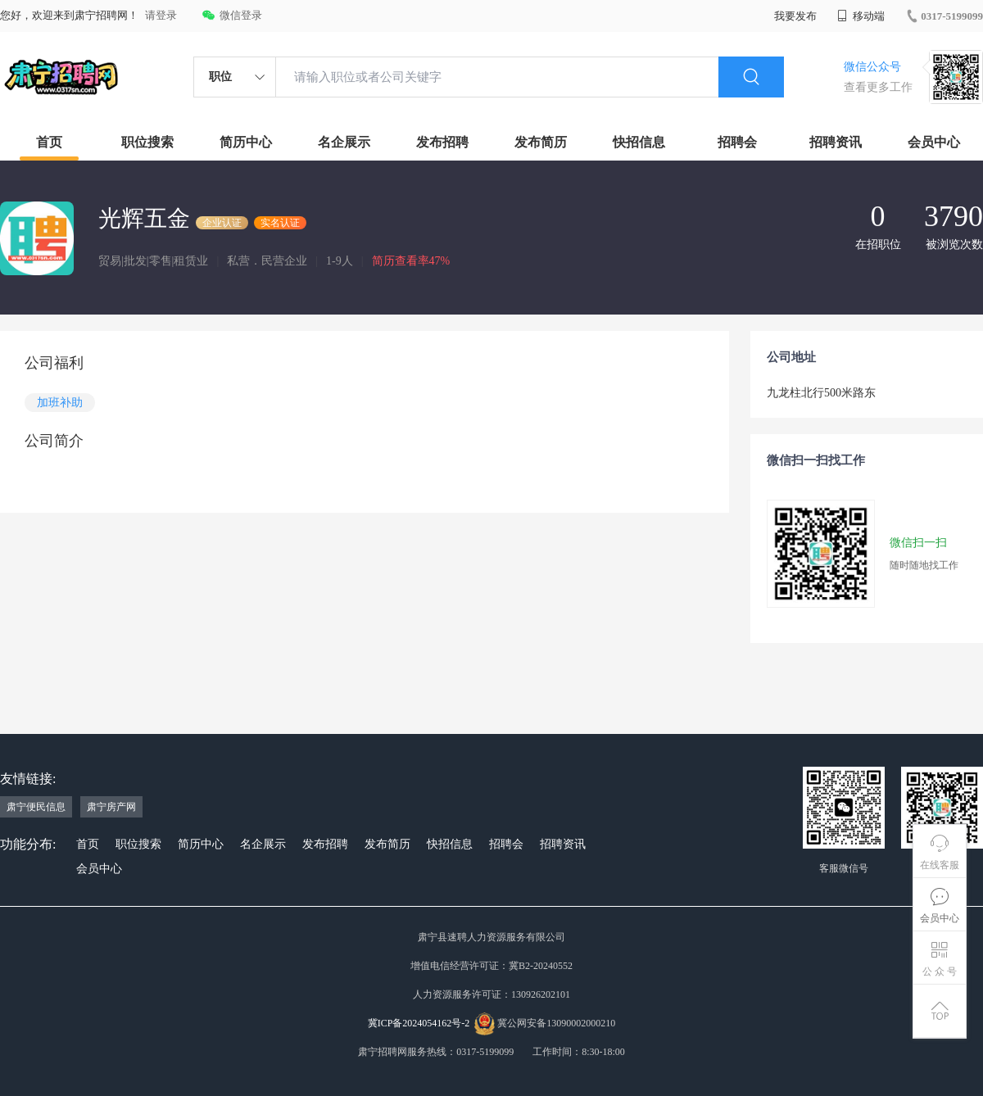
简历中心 (246, 142)
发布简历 (540, 142)
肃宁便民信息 (36, 807)
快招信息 (639, 142)
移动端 (861, 16)
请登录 (161, 15)
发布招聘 (442, 142)
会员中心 (934, 142)
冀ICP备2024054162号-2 (419, 1023)
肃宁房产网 (111, 807)
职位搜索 (147, 142)
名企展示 (344, 142)
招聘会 (737, 142)
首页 (49, 142)
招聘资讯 (835, 142)
